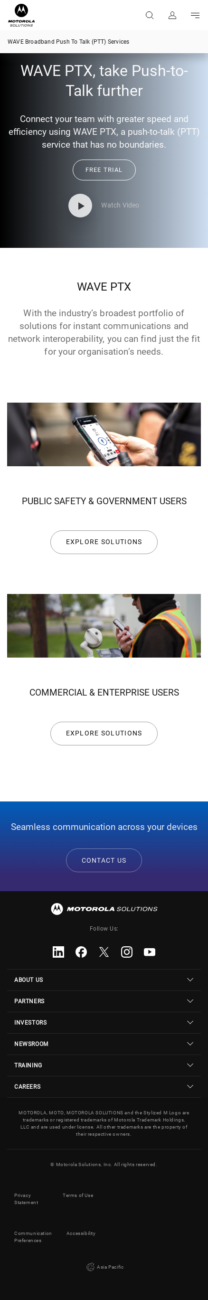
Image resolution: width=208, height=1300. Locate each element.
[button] (104, 170)
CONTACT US (104, 860)
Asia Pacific (104, 1267)
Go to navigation (195, 15)
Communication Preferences (33, 1237)
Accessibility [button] (81, 1233)
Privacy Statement (26, 1199)
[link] (104, 169)
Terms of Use (78, 1195)
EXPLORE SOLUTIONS (104, 542)
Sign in (172, 15)
